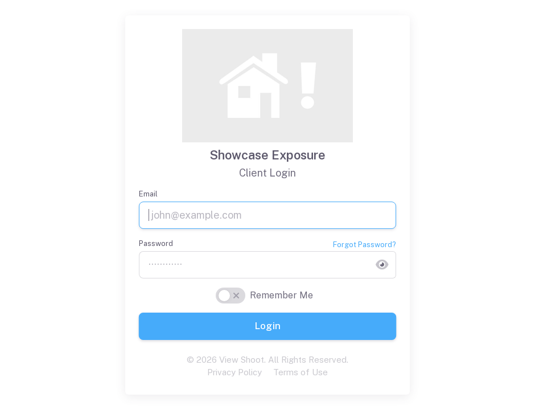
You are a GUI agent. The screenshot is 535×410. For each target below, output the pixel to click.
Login (267, 325)
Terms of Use (300, 372)
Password (156, 243)
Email (148, 194)
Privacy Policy (234, 372)
